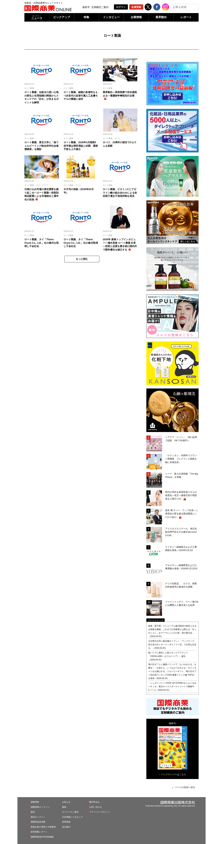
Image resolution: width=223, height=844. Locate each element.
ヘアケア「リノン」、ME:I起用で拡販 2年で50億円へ (181, 439)
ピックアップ (61, 17)
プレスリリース (155, 620)
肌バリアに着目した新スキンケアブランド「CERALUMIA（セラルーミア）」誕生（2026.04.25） (168, 656)
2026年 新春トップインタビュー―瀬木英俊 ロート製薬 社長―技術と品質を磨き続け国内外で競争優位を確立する (120, 244)
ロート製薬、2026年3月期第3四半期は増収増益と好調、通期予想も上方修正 (81, 146)
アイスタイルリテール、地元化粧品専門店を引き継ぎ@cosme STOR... (181, 532)
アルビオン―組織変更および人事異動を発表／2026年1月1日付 (181, 567)
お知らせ (66, 802)
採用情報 (66, 822)
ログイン (121, 7)
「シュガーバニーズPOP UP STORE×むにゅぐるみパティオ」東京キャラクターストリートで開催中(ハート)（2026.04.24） (172, 686)
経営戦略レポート (39, 832)
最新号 (86, 7)
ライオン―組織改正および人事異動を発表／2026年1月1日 (181, 549)
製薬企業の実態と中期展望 (43, 827)
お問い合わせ (95, 807)
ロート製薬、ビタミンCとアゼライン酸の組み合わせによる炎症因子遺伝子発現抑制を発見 (120, 192)
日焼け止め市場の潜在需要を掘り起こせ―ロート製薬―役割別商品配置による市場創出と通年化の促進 (41, 194)
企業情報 (136, 17)
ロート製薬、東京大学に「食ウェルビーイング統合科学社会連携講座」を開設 (41, 146)
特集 (86, 17)
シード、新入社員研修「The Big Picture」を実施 (181, 475)
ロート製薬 (29, 88)
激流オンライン (38, 817)
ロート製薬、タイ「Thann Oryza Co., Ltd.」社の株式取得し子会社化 (81, 243)
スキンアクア (42, 185)
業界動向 (161, 17)
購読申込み (94, 802)
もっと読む (82, 258)
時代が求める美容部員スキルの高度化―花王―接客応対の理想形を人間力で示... (181, 495)
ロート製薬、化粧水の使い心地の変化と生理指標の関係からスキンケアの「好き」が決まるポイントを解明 (41, 97)
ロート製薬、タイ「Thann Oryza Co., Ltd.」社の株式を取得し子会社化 (41, 243)
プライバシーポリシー (99, 812)
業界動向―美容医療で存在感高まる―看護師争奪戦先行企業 (120, 94)
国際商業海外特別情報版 (42, 837)
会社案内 (66, 827)
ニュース (36, 17)
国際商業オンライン (40, 807)
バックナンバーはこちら (173, 774)
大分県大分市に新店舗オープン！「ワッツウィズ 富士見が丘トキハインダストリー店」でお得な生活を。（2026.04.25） (172, 644)
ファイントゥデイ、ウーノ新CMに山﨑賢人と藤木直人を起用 (181, 603)
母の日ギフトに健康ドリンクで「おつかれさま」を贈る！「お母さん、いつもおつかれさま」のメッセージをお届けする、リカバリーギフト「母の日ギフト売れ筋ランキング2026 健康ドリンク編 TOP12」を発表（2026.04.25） (172, 671)
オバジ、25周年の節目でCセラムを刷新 (120, 144)
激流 (33, 812)
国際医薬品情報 (38, 822)
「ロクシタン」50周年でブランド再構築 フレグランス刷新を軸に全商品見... (181, 459)
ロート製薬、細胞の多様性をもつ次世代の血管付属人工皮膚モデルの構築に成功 (81, 95)
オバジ (117, 138)
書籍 (64, 807)
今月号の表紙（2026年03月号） (79, 191)
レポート (186, 17)
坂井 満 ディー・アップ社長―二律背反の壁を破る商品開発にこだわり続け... (181, 513)
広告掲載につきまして (72, 817)
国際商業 (35, 802)
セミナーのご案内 (70, 812)
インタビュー (111, 17)
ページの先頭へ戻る (185, 787)
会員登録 (136, 7)
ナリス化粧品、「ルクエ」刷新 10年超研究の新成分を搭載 (182, 585)
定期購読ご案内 (100, 7)
